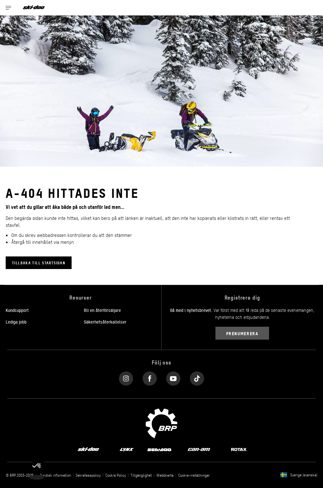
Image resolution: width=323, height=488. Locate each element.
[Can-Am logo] (199, 449)
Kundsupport (17, 310)
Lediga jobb (16, 321)
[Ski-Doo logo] (33, 7)
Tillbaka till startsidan (38, 262)
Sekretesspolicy (88, 475)
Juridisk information (55, 475)
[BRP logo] (161, 423)
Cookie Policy (115, 475)
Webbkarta (164, 475)
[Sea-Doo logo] (159, 449)
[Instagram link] (126, 377)
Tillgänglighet (141, 475)
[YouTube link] (173, 377)
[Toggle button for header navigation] (8, 7)
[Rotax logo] (239, 449)
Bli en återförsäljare (102, 310)
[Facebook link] (150, 377)
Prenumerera (242, 333)
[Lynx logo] (127, 449)
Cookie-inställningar (194, 475)
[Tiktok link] (197, 377)
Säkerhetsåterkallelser (105, 321)
